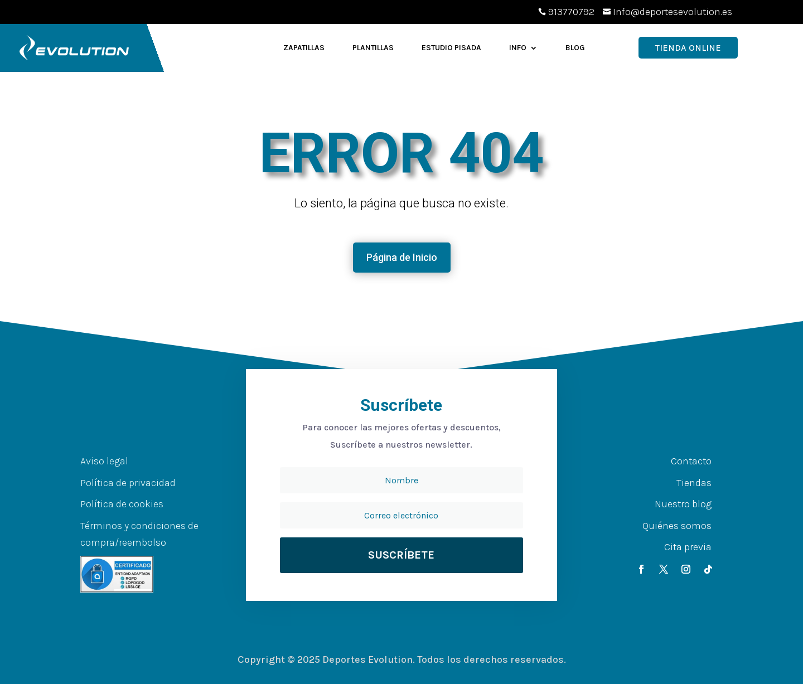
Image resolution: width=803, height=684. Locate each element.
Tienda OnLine (688, 47)
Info (517, 47)
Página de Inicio (401, 257)
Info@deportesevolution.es (672, 12)
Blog (575, 47)
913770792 (571, 12)
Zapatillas (304, 47)
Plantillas (373, 47)
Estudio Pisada (451, 47)
